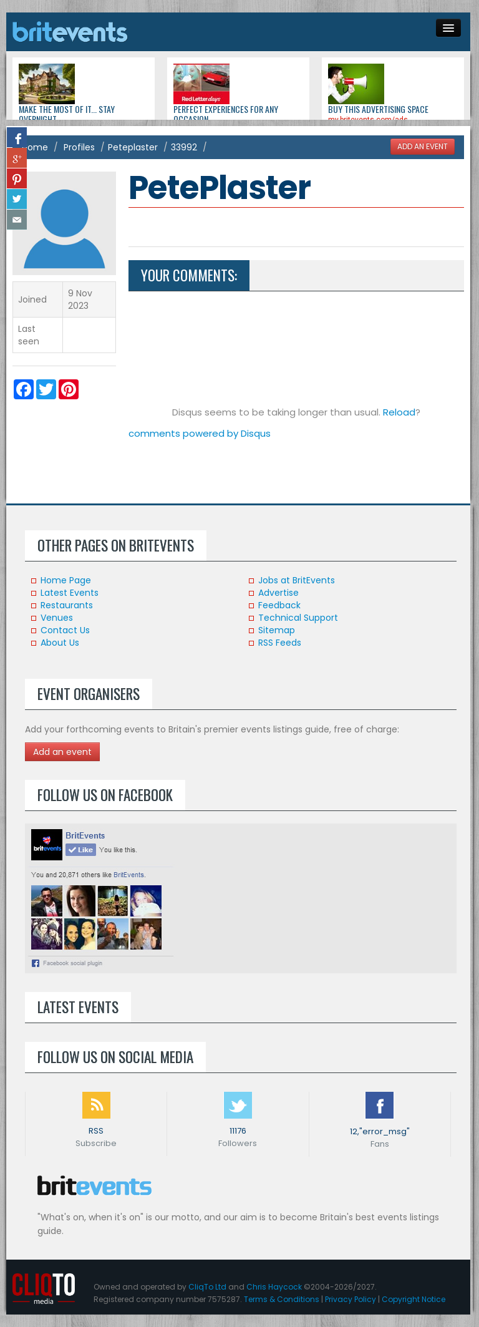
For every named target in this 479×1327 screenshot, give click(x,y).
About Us (60, 642)
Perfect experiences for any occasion (225, 113)
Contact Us (65, 630)
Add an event (62, 752)
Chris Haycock (274, 1286)
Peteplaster (133, 147)
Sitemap (276, 630)
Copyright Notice (413, 1299)
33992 (184, 147)
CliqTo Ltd (207, 1286)
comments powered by (199, 433)
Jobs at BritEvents (296, 580)
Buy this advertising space (378, 108)
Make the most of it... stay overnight (67, 113)
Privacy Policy (350, 1299)
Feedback (279, 605)
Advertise (278, 592)
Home (35, 147)
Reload (399, 412)
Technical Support (298, 617)
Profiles (79, 147)
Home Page (66, 580)
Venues (57, 617)
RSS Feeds (279, 642)
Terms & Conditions (281, 1299)
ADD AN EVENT (422, 147)
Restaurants (67, 605)
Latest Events (70, 592)
